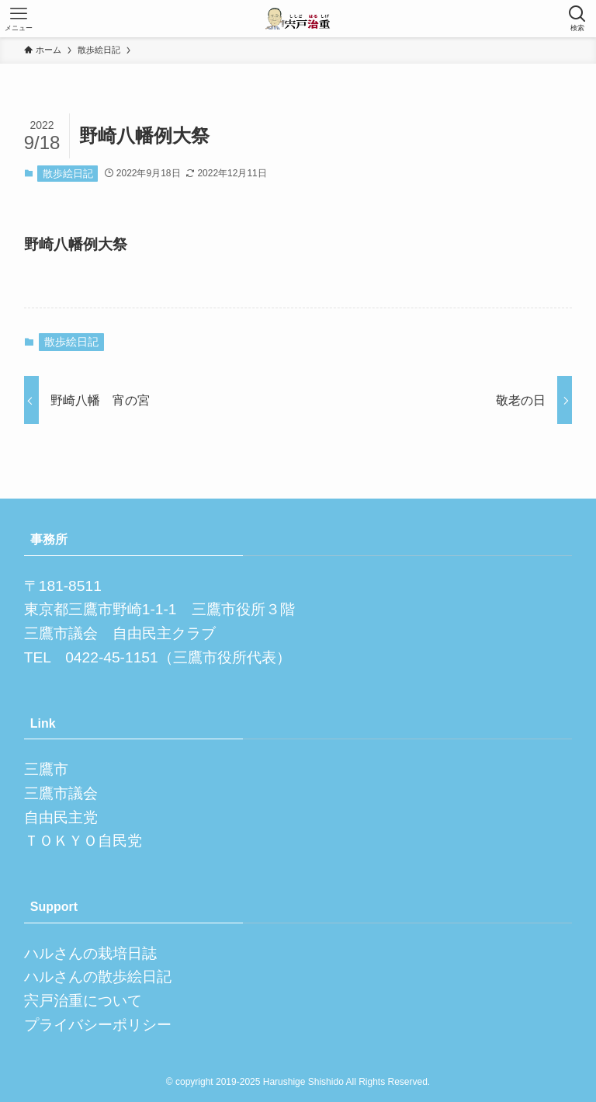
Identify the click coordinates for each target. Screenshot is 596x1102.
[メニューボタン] (18, 18)
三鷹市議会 (61, 793)
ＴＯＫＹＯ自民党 (83, 841)
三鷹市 (46, 769)
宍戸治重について (83, 1000)
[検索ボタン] (577, 18)
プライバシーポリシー (98, 1025)
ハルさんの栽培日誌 (90, 953)
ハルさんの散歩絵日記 (98, 976)
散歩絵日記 (68, 173)
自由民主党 (61, 817)
